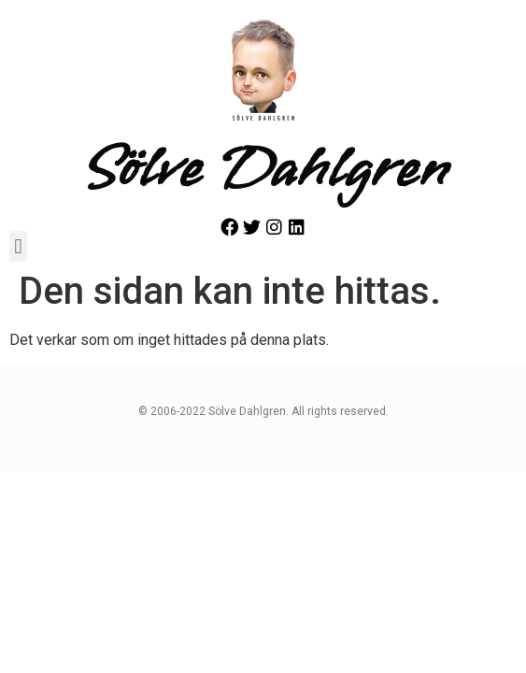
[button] (18, 246)
